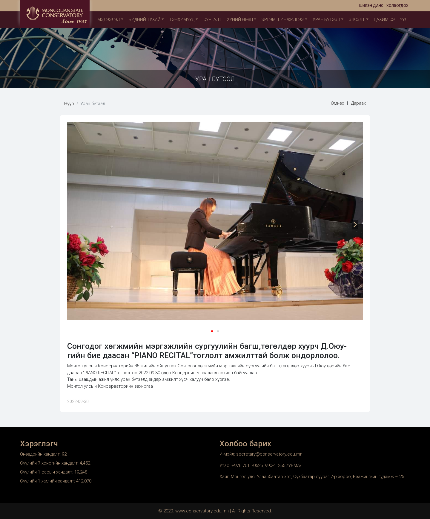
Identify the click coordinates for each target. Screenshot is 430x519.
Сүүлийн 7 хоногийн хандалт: (50, 463)
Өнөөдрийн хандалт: (41, 454)
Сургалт (212, 19)
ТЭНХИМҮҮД (181, 19)
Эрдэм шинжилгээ (283, 19)
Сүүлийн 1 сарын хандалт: (47, 472)
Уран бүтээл (326, 19)
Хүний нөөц (240, 19)
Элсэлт (357, 19)
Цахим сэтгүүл (390, 19)
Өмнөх (337, 103)
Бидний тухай (145, 19)
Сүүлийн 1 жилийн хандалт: (48, 481)
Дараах (358, 103)
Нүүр (69, 103)
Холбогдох (397, 6)
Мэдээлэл (108, 19)
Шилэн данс (371, 6)
